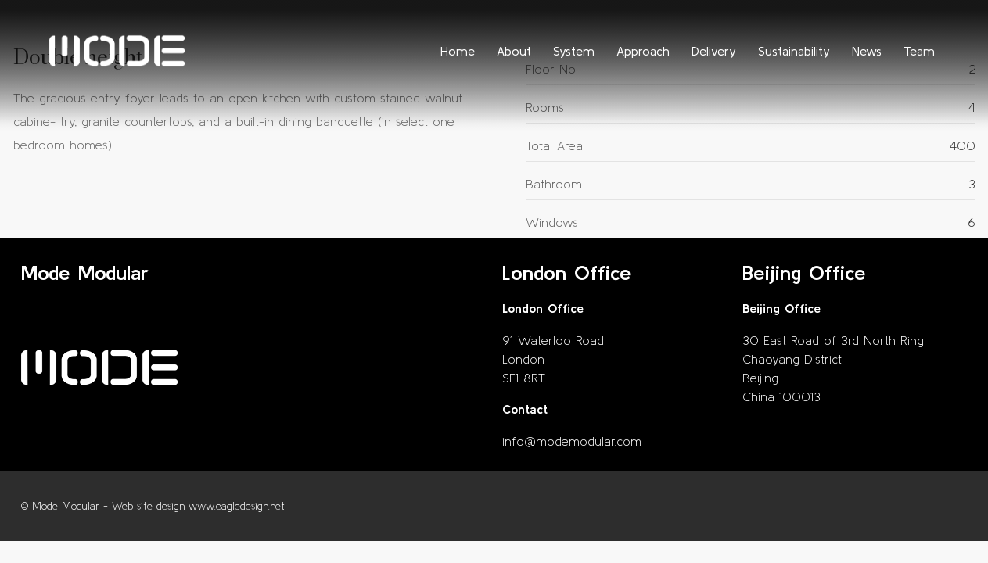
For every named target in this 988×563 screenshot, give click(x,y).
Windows (552, 222)
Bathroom (554, 184)
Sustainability (794, 51)
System (574, 51)
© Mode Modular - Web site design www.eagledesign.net (153, 506)
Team (919, 51)
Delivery (714, 51)
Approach (643, 51)
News (867, 51)
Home (457, 51)
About (514, 51)
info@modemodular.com (571, 441)
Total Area (554, 145)
